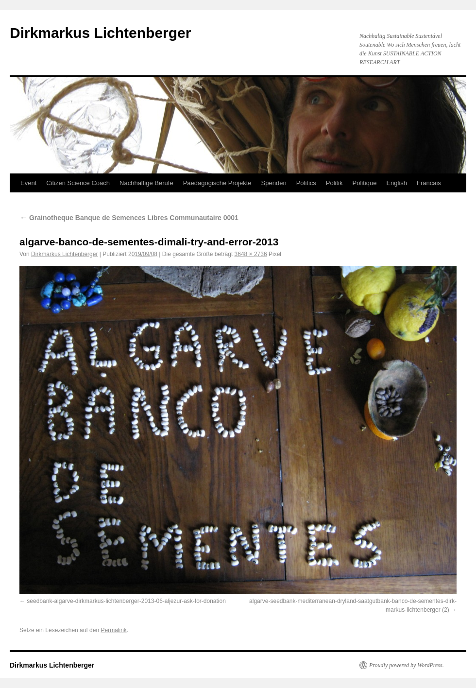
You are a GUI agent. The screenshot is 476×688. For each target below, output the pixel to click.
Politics (306, 183)
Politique (365, 183)
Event (28, 183)
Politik (334, 183)
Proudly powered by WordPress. (406, 665)
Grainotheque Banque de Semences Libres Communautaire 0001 (128, 218)
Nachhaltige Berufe (146, 183)
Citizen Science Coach (78, 183)
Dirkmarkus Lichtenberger (100, 33)
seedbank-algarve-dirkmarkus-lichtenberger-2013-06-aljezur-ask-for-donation (126, 601)
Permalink (113, 630)
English (396, 183)
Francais (429, 183)
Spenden (274, 183)
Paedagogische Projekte (217, 183)
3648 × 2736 (251, 254)
